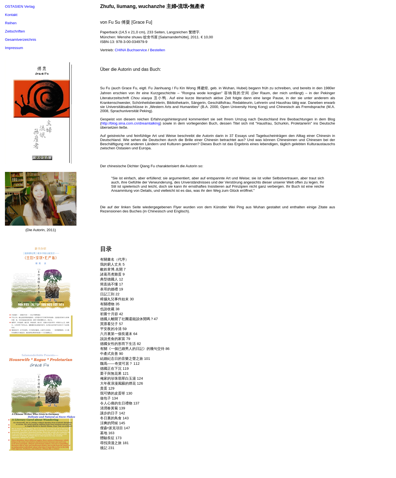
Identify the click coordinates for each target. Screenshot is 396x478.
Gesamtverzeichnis (20, 39)
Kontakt (11, 15)
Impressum (14, 48)
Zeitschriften (15, 31)
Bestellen (157, 50)
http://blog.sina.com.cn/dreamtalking (130, 123)
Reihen (10, 23)
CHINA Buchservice (131, 50)
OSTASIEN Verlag (20, 6)
